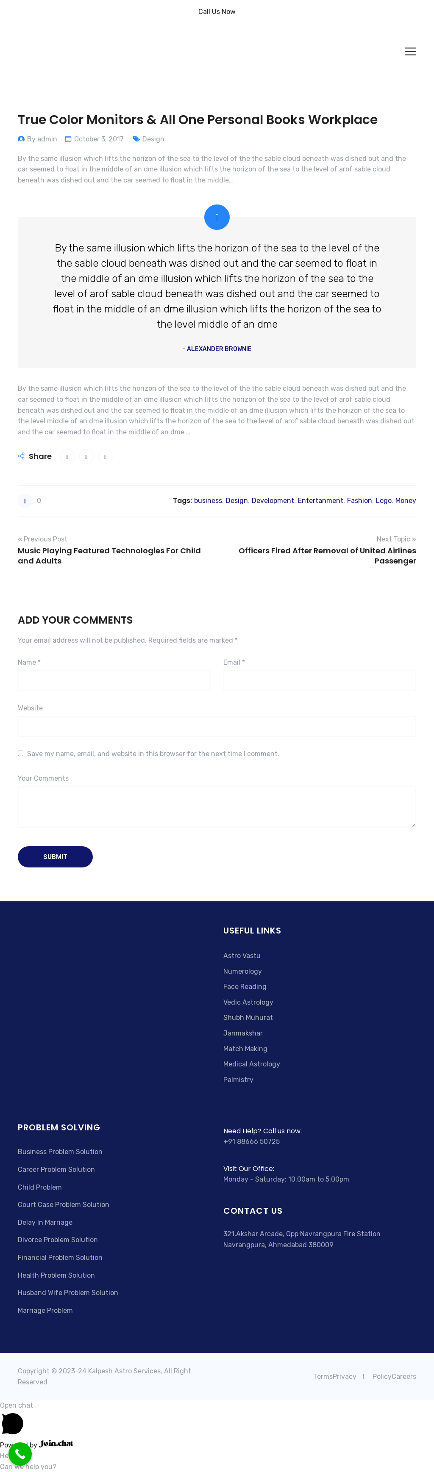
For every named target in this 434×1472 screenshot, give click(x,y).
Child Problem (40, 1187)
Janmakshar (243, 1033)
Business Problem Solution (60, 1152)
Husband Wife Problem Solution (68, 1293)
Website (30, 708)
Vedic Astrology (248, 1002)
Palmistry (238, 1080)
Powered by (36, 1445)
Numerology (242, 971)
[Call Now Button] (20, 1454)
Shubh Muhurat (248, 1018)
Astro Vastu (242, 956)
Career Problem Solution (56, 1169)
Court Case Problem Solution (63, 1205)
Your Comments (43, 778)
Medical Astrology (251, 1064)
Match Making (245, 1049)
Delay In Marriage (45, 1222)
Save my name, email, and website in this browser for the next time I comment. (153, 754)
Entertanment (320, 501)
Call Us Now (217, 12)
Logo (384, 501)
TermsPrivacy (335, 1377)
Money (405, 501)
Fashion (359, 501)
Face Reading (245, 987)
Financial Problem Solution (60, 1258)
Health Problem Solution (56, 1275)
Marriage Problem (45, 1310)
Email (234, 662)
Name (29, 662)
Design (153, 139)
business (208, 501)
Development (273, 501)
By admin (42, 139)
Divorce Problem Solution (58, 1240)
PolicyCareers (394, 1377)
